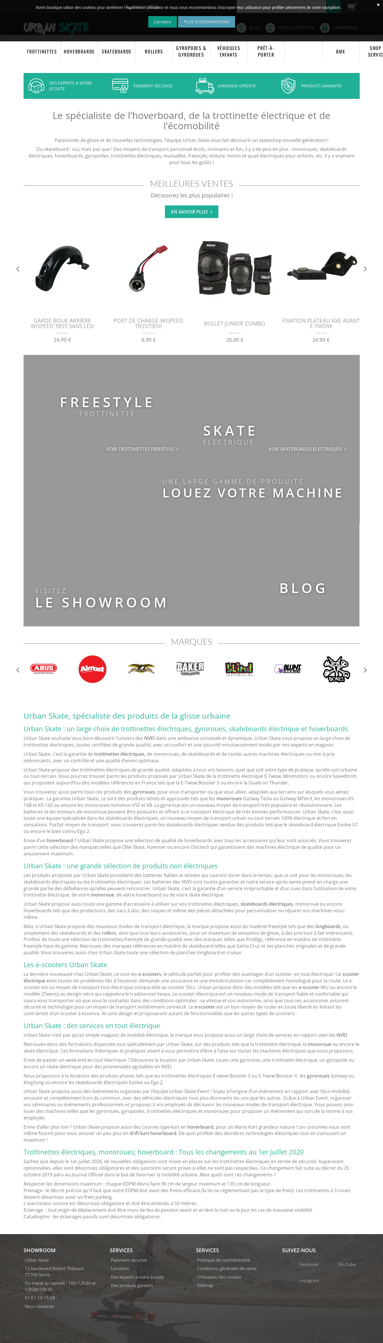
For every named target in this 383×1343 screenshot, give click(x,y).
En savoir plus (191, 212)
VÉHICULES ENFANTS (228, 51)
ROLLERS (154, 51)
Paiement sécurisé (129, 1260)
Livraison (120, 1268)
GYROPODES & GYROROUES (191, 51)
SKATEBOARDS (117, 51)
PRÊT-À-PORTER (265, 51)
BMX (340, 51)
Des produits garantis (132, 1285)
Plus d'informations (206, 21)
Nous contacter (40, 1306)
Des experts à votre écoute (137, 1277)
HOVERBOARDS (79, 51)
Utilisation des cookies (219, 1277)
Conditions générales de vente (227, 1268)
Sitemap (205, 1285)
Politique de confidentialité (223, 1260)
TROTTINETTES (42, 51)
